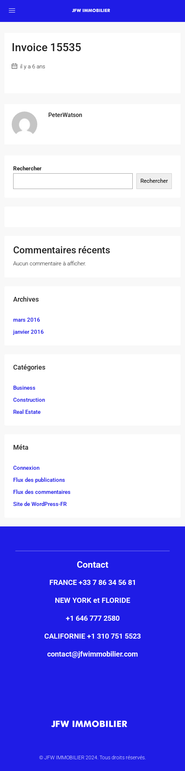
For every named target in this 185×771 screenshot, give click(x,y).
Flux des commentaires (42, 492)
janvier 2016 (28, 332)
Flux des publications (39, 480)
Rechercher (27, 168)
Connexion (26, 468)
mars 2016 (26, 320)
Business (24, 388)
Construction (29, 400)
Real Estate (27, 412)
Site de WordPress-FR (40, 504)
